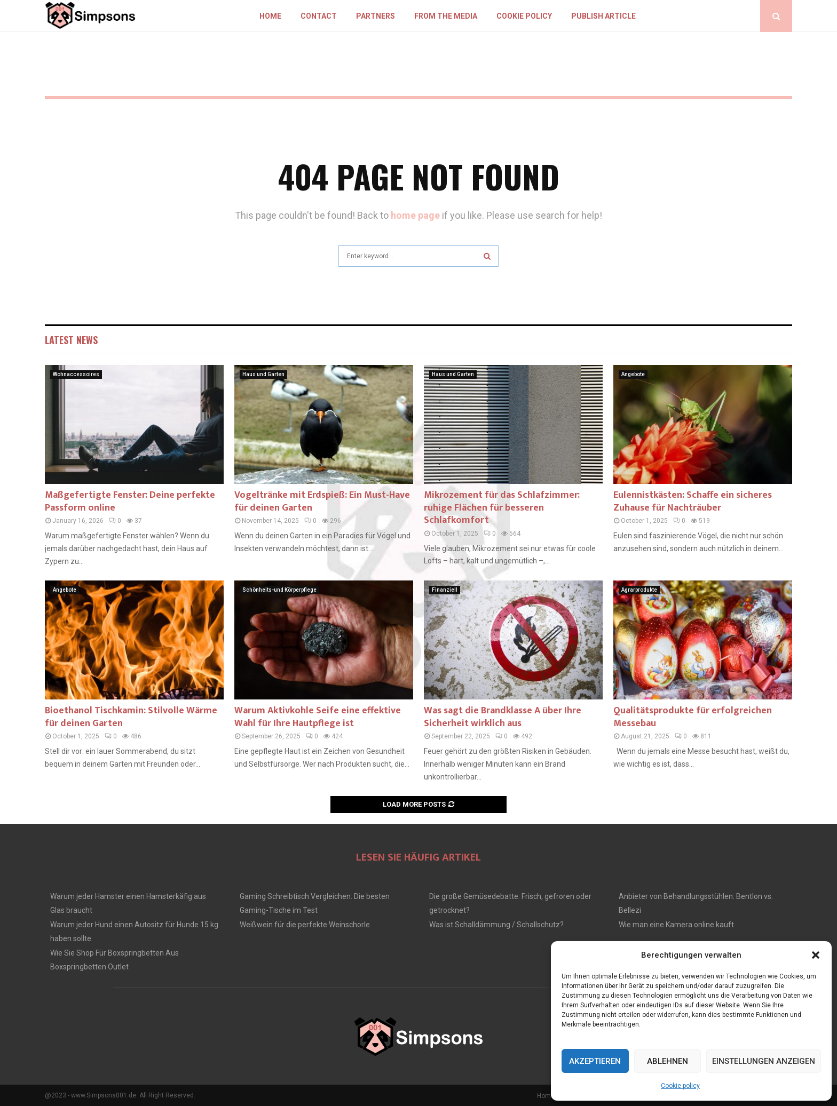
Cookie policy (680, 1085)
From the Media (445, 16)
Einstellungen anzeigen (763, 1061)
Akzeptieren (595, 1061)
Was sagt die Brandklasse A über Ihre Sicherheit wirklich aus (502, 717)
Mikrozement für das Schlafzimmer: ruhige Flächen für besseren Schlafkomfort (502, 507)
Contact (319, 16)
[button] (815, 955)
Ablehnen (667, 1061)
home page (415, 215)
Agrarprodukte (639, 590)
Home (270, 16)
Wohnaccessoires (76, 374)
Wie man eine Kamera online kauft (676, 924)
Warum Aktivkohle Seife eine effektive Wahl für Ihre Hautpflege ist (317, 717)
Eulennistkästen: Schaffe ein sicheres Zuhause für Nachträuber (692, 501)
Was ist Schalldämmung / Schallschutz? (496, 924)
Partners (375, 16)
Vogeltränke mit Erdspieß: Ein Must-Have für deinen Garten (322, 501)
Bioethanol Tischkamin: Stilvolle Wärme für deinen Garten (131, 717)
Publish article (603, 16)
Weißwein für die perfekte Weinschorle (305, 924)
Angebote (633, 374)
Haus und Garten (263, 374)
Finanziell (444, 590)
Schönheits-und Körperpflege (279, 590)
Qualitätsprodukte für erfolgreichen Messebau (692, 717)
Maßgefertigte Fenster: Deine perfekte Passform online (130, 501)
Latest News (71, 340)
